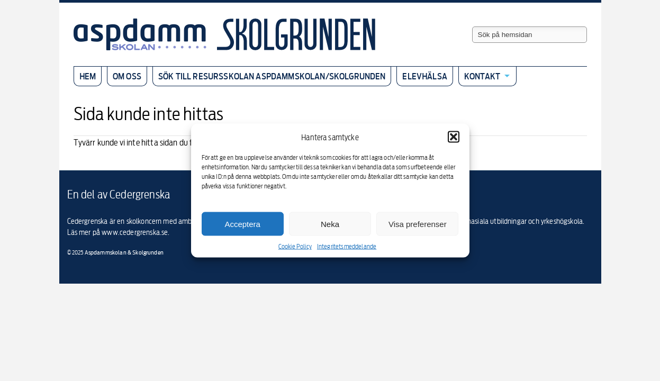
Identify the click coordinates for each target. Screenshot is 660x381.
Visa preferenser (417, 223)
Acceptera (242, 223)
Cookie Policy (295, 246)
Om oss (127, 76)
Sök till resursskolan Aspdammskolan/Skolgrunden (272, 76)
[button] (453, 137)
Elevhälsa (424, 76)
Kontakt (482, 76)
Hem (87, 76)
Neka (330, 223)
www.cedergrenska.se (135, 232)
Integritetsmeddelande (346, 246)
